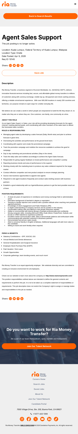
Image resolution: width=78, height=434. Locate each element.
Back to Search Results (40, 16)
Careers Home (39, 379)
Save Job (39, 73)
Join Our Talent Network (39, 346)
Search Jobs (39, 384)
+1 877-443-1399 (40, 414)
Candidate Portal (39, 404)
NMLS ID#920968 (27, 425)
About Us (39, 394)
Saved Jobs (39, 389)
